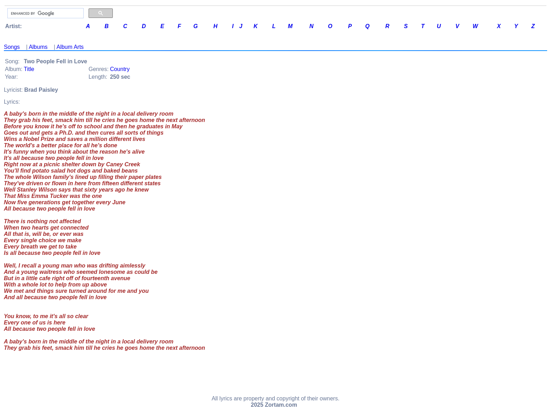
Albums (38, 47)
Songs (12, 47)
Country (120, 69)
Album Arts (70, 47)
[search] (45, 13)
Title (29, 69)
